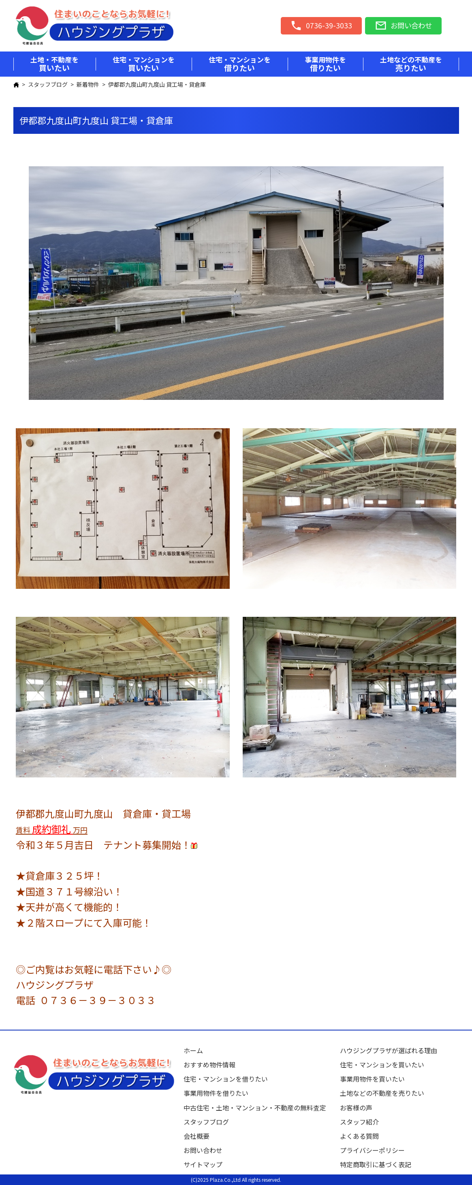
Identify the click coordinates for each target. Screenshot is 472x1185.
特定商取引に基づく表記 (375, 1164)
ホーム (193, 1050)
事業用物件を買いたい (372, 1079)
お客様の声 (356, 1107)
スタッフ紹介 (359, 1122)
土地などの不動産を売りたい (382, 1093)
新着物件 (88, 84)
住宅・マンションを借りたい (226, 1079)
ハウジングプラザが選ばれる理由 (388, 1050)
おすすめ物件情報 (209, 1064)
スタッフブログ (48, 84)
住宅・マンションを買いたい (382, 1064)
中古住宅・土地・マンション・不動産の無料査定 (258, 1107)
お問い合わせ (203, 1150)
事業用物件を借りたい (216, 1093)
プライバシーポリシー (372, 1150)
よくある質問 (359, 1136)
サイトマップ (203, 1164)
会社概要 (196, 1136)
